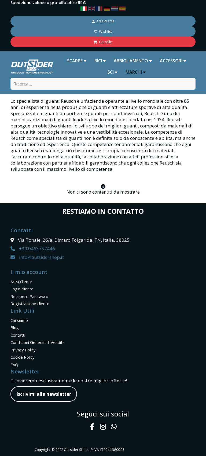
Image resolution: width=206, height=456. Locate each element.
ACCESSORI (173, 61)
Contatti (17, 335)
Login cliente (22, 288)
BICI (100, 61)
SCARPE (76, 61)
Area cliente (21, 281)
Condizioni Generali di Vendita (37, 342)
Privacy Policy (23, 349)
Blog (14, 327)
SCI (112, 72)
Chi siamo (19, 320)
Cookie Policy (22, 357)
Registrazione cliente (29, 303)
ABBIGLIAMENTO (133, 61)
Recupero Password (29, 296)
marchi (136, 72)
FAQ (14, 364)
